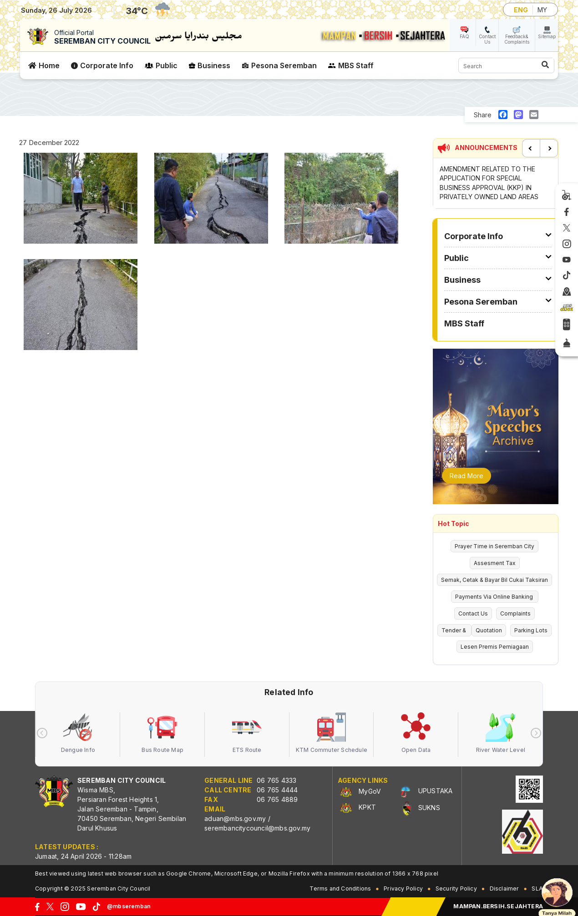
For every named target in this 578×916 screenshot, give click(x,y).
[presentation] (42, 733)
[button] (80, 200)
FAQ (464, 36)
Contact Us (487, 39)
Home (49, 65)
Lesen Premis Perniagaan (495, 646)
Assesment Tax (495, 563)
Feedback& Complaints (516, 39)
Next (549, 148)
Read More (466, 476)
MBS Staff (356, 65)
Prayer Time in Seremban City (494, 546)
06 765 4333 (276, 780)
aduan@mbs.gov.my (235, 818)
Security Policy (456, 888)
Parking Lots (531, 630)
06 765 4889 (277, 799)
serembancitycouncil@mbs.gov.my (257, 828)
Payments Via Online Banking (494, 596)
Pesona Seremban (284, 65)
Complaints (515, 613)
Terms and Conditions (340, 888)
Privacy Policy (403, 888)
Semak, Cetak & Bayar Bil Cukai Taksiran (494, 579)
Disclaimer (504, 888)
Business (214, 65)
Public (166, 65)
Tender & (454, 630)
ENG (521, 10)
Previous (531, 148)
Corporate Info (106, 65)
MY (542, 10)
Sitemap (547, 36)
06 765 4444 (277, 790)
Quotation (489, 630)
